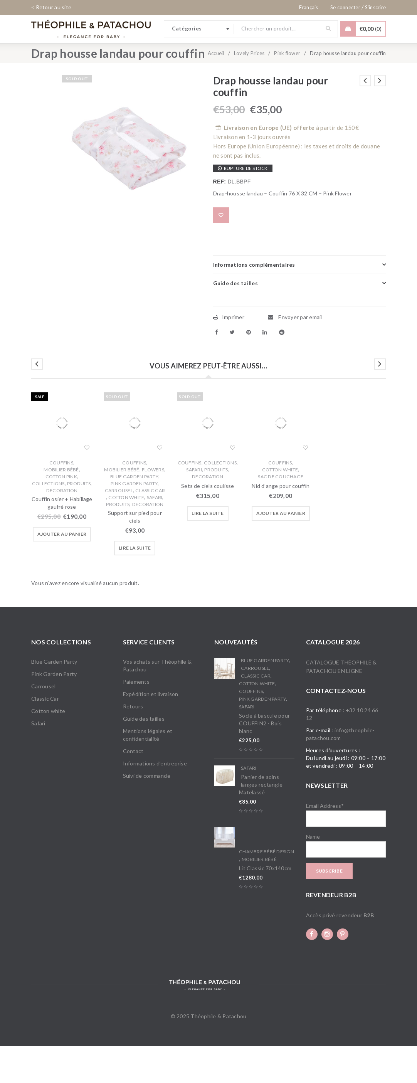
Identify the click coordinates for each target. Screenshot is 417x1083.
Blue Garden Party (134, 513)
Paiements (136, 718)
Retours (133, 743)
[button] (62, 571)
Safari (155, 534)
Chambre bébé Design (266, 888)
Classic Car (150, 527)
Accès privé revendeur (340, 952)
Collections (48, 520)
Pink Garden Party (134, 520)
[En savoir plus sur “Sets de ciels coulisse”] (207, 550)
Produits (79, 520)
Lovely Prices (249, 90)
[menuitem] (308, 7)
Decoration (62, 527)
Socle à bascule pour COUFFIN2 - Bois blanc (264, 760)
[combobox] (199, 29)
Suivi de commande (146, 812)
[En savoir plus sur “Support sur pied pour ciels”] (134, 585)
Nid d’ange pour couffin (280, 523)
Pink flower (287, 90)
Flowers (153, 507)
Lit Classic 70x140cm (265, 905)
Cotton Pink (61, 513)
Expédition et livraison (150, 731)
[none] (308, 7)
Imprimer (228, 354)
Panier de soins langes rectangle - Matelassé (262, 821)
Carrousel (119, 527)
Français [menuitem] (308, 7)
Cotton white (126, 534)
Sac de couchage (280, 513)
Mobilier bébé (61, 507)
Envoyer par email (295, 354)
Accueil (216, 90)
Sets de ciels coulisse (207, 523)
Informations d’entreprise (155, 800)
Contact (133, 788)
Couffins (61, 500)
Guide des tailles (144, 755)
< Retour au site (51, 7)
